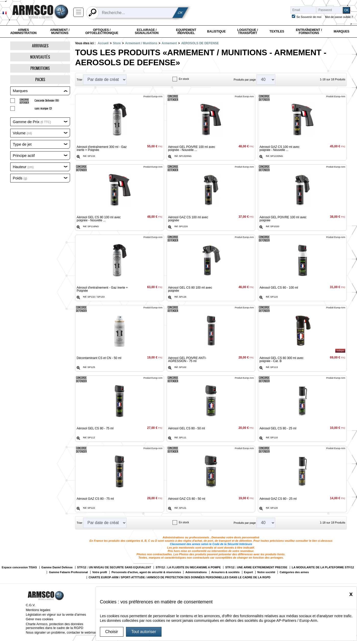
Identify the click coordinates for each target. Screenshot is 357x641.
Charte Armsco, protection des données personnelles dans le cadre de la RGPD (54, 626)
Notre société (266, 572)
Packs (40, 79)
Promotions (40, 68)
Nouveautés (40, 57)
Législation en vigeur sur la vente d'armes (56, 614)
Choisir (111, 631)
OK (180, 13)
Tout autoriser (143, 631)
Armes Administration (23, 31)
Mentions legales (38, 610)
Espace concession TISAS (19, 567)
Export (248, 572)
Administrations (196, 572)
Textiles (277, 31)
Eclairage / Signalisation (146, 31)
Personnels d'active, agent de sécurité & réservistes (146, 572)
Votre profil (99, 572)
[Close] (351, 594)
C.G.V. (30, 605)
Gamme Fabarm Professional (68, 572)
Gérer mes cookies (39, 619)
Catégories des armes (294, 572)
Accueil (103, 43)
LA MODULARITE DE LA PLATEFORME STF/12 (323, 567)
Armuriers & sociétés (225, 572)
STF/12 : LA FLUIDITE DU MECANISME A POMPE (188, 567)
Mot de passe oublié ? (339, 16)
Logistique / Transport (247, 31)
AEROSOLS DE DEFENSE (200, 43)
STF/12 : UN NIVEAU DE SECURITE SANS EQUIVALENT (114, 567)
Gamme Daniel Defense (57, 567)
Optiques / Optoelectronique (101, 31)
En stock (184, 79)
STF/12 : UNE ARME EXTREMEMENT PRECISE (256, 567)
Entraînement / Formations (309, 31)
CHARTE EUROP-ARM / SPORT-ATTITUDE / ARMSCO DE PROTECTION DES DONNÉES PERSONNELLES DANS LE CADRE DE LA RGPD (180, 577)
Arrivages (40, 45)
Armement (169, 43)
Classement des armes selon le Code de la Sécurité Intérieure (211, 544)
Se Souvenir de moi (308, 16)
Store (117, 43)
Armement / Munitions (60, 31)
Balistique (216, 31)
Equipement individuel (186, 31)
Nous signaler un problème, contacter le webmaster (63, 632)
